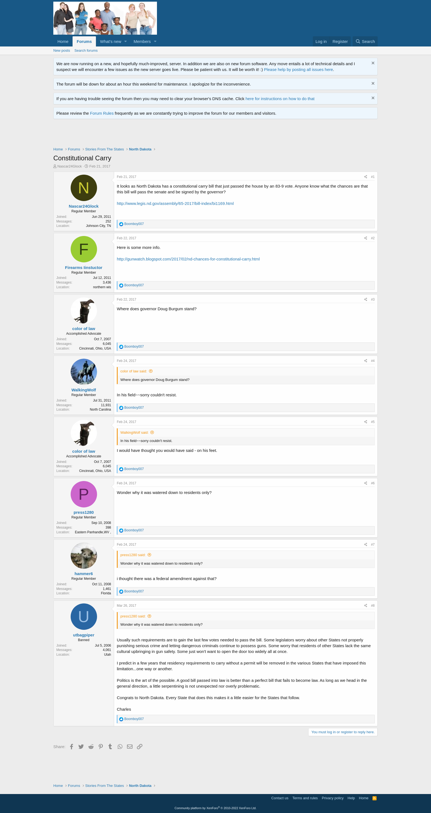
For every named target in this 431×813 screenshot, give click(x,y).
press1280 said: (133, 555)
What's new (110, 41)
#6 (373, 483)
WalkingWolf (83, 390)
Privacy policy (333, 798)
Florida (106, 593)
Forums (84, 41)
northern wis (102, 287)
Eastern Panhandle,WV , (93, 532)
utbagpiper (84, 635)
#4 (373, 361)
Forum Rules (102, 113)
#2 (373, 238)
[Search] (365, 41)
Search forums (86, 50)
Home (62, 41)
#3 (373, 299)
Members (142, 41)
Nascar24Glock (69, 166)
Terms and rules (305, 798)
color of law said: (133, 371)
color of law (83, 328)
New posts (61, 50)
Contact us (279, 798)
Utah (107, 655)
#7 (373, 544)
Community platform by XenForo (215, 808)
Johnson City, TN (98, 226)
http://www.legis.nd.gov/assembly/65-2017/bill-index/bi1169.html (175, 203)
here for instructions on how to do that (279, 98)
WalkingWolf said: (134, 432)
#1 (373, 177)
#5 (373, 422)
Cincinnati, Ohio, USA (95, 348)
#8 (373, 606)
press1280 (84, 512)
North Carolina (100, 409)
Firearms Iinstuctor (84, 267)
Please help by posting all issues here (298, 69)
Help (351, 798)
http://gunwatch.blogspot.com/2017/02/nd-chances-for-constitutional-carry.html (188, 259)
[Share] (365, 177)
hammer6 (83, 573)
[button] (125, 41)
